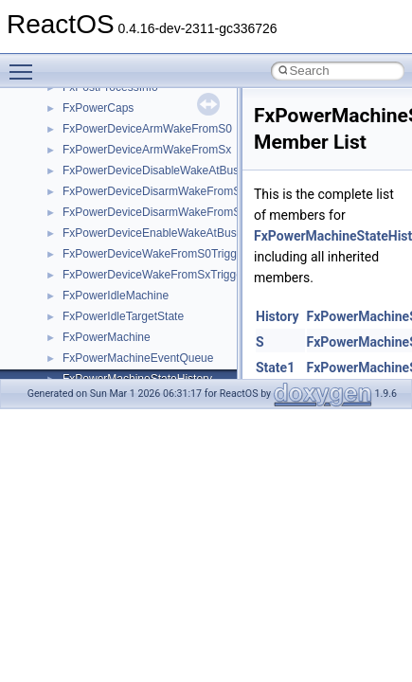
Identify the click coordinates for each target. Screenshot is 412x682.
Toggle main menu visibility (25, 63)
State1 (275, 367)
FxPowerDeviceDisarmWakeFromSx (154, 212)
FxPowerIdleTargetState (123, 316)
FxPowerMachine (107, 337)
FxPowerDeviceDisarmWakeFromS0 (155, 191)
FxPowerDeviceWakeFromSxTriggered (161, 274)
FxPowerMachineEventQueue (138, 358)
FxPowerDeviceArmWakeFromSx (147, 149)
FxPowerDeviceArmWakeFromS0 (147, 128)
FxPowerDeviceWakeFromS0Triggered (161, 253)
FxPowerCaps (98, 108)
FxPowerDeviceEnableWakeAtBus (150, 233)
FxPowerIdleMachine (116, 295)
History (277, 316)
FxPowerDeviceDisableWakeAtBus (151, 170)
